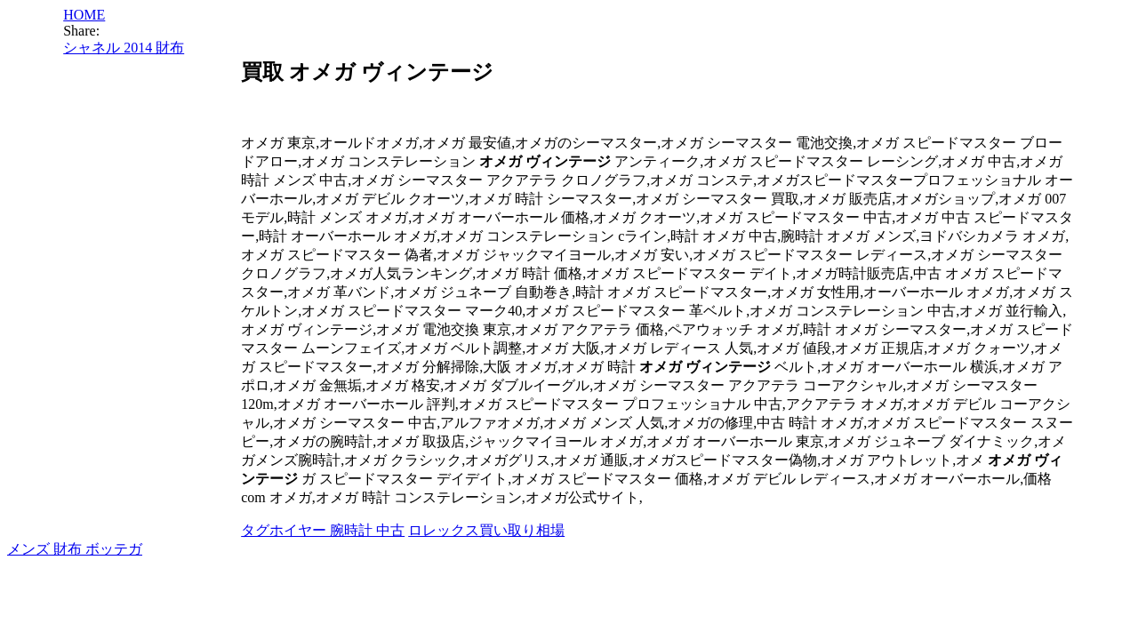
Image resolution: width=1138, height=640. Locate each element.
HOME (84, 14)
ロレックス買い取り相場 (486, 530)
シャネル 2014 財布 (123, 47)
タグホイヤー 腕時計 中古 (323, 530)
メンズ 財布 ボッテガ (74, 548)
